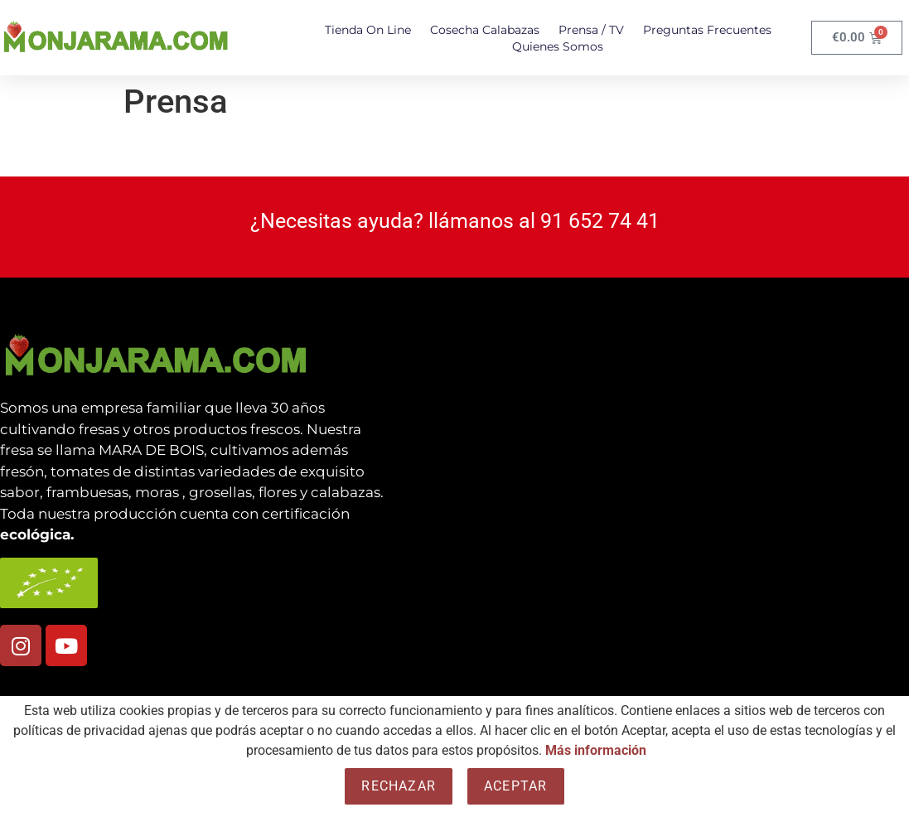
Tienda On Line (368, 29)
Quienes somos (557, 46)
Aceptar (515, 786)
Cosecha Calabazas (484, 29)
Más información (595, 750)
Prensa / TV (591, 29)
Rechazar (398, 786)
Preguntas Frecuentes (707, 29)
